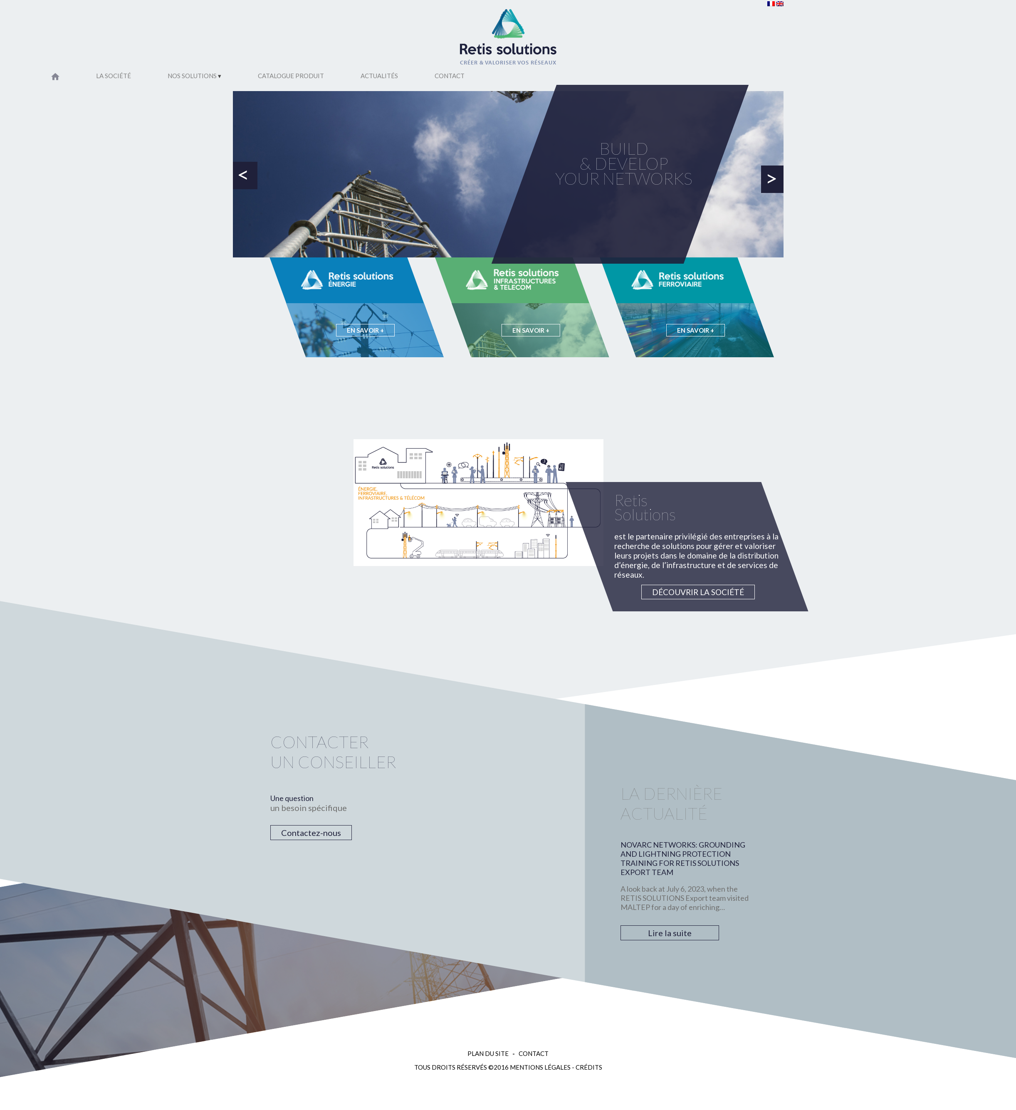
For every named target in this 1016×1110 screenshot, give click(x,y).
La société (113, 75)
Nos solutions (192, 75)
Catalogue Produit (291, 75)
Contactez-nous (311, 833)
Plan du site (488, 1053)
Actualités (379, 75)
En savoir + (365, 330)
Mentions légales (540, 1067)
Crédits (589, 1067)
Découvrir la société (698, 592)
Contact (450, 75)
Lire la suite (670, 933)
